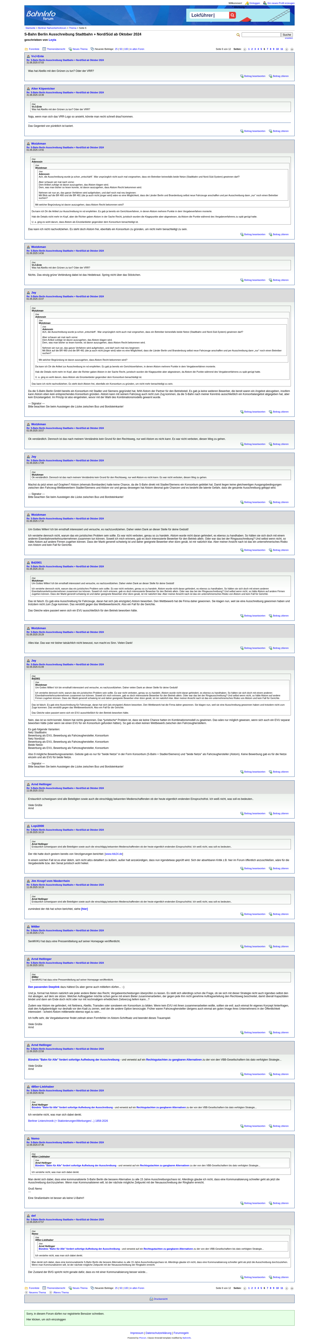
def (33, 1215)
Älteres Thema (61, 1292)
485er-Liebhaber (42, 1086)
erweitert (289, 38)
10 (277, 49)
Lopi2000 (37, 826)
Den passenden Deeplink (44, 987)
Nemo (35, 1138)
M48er (35, 926)
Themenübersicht (56, 49)
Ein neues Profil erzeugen (281, 3)
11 (281, 49)
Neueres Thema (37, 1292)
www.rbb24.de (113, 854)
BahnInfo (187, 1338)
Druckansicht (161, 1299)
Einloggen (255, 3)
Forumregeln (181, 1333)
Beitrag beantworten (254, 76)
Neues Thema (80, 49)
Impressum (136, 1333)
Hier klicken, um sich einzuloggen (46, 1319)
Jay (33, 292)
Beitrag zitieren (281, 76)
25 (116, 49)
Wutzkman (38, 143)
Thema (72, 28)
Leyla (52, 39)
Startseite (30, 28)
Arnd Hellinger (41, 784)
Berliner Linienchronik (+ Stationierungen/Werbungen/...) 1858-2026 (68, 1120)
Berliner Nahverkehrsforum (52, 28)
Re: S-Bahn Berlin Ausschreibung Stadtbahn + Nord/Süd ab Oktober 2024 (65, 60)
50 (121, 49)
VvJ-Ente (37, 56)
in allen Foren (137, 49)
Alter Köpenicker (43, 88)
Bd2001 (36, 562)
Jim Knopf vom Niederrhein (50, 881)
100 (126, 49)
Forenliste (34, 49)
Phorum (142, 1338)
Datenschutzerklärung (158, 1333)
